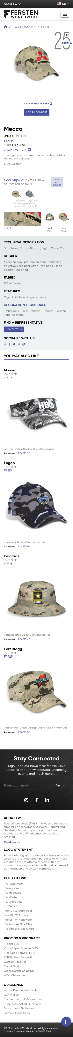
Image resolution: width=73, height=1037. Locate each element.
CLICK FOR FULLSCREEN (36, 103)
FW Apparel (11, 888)
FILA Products (13, 901)
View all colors (57, 182)
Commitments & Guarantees (23, 999)
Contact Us (14, 329)
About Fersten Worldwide (20, 990)
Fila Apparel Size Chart (19, 928)
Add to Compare (36, 112)
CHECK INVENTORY (17, 149)
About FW (12, 4)
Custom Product (15, 962)
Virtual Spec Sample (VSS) (21, 948)
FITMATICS (11, 906)
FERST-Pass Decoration (19, 957)
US (63, 4)
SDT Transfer (31, 311)
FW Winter (11, 897)
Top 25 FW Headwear (18, 919)
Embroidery (11, 311)
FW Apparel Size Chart (19, 924)
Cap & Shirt (11, 966)
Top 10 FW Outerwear (18, 910)
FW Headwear (13, 892)
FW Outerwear (13, 883)
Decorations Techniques (20, 1008)
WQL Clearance (14, 975)
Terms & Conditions (17, 1013)
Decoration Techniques (25, 305)
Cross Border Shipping (19, 971)
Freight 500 (11, 944)
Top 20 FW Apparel (16, 915)
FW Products (24, 27)
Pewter (48, 311)
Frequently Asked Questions (22, 1004)
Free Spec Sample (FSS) (19, 953)
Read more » (12, 842)
